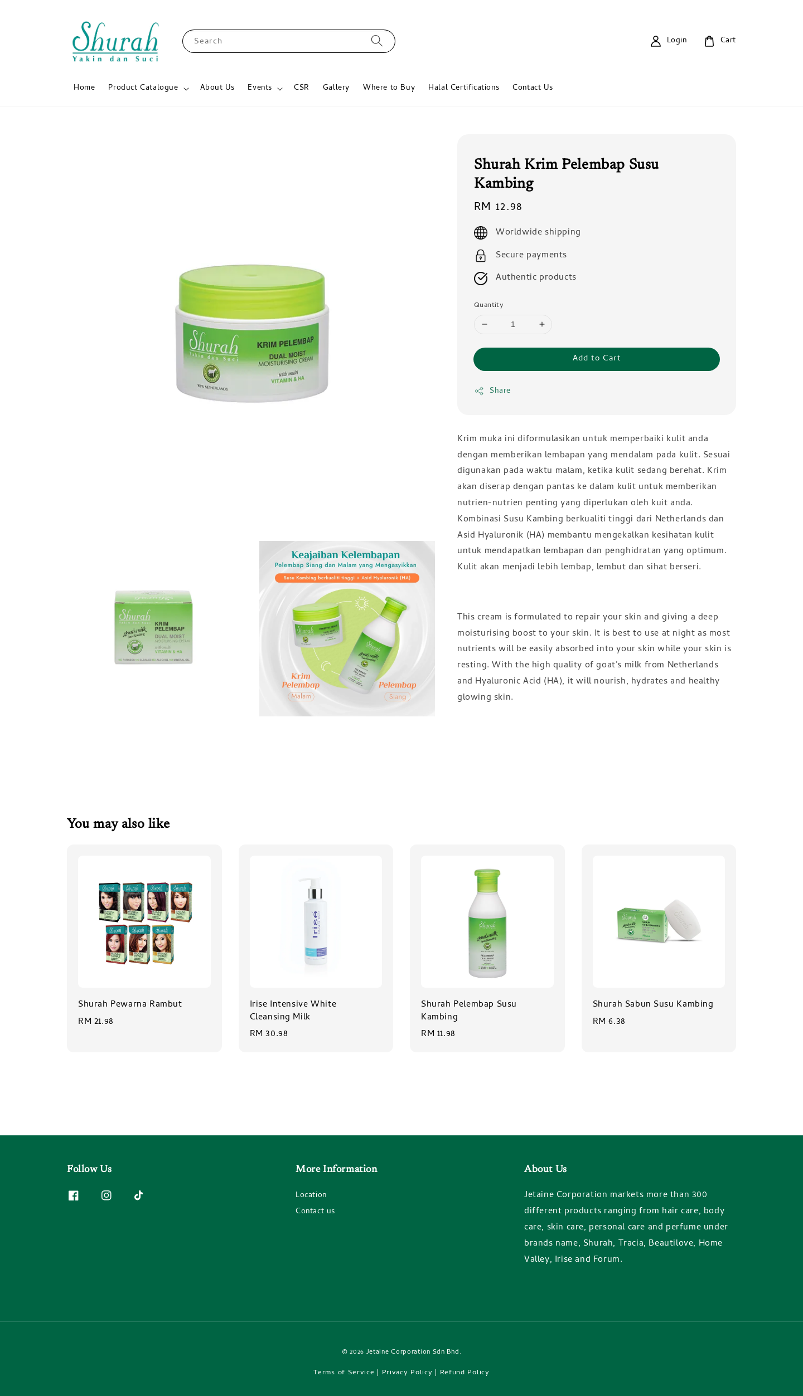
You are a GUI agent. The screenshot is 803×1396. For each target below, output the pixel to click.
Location (311, 1196)
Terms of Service (343, 1373)
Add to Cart (597, 358)
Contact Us (532, 88)
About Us (217, 88)
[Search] (377, 41)
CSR (301, 88)
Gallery (336, 88)
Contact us (315, 1211)
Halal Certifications (463, 88)
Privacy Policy (407, 1373)
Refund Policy (465, 1373)
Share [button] (492, 391)
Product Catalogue (143, 89)
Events (260, 89)
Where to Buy (389, 88)
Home (84, 88)
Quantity (489, 305)
